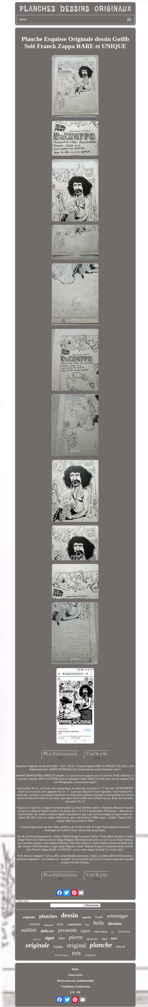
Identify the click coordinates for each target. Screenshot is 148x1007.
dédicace (47, 931)
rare (61, 938)
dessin (69, 915)
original (76, 945)
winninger (117, 916)
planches (48, 916)
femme (58, 947)
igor (112, 932)
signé (50, 937)
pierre (76, 937)
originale (37, 945)
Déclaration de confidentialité (75, 980)
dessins (115, 923)
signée (86, 931)
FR (78, 992)
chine (104, 938)
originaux (90, 955)
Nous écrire (75, 974)
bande (99, 917)
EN (72, 992)
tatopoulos (48, 925)
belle (98, 923)
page (87, 924)
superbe (86, 917)
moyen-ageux (100, 931)
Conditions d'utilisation (75, 986)
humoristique (61, 955)
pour (60, 924)
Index (75, 969)
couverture (74, 924)
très (76, 953)
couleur (34, 924)
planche (101, 945)
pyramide (67, 930)
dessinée (92, 938)
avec (114, 938)
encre (120, 946)
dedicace (37, 939)
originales (29, 917)
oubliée (29, 930)
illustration (124, 931)
